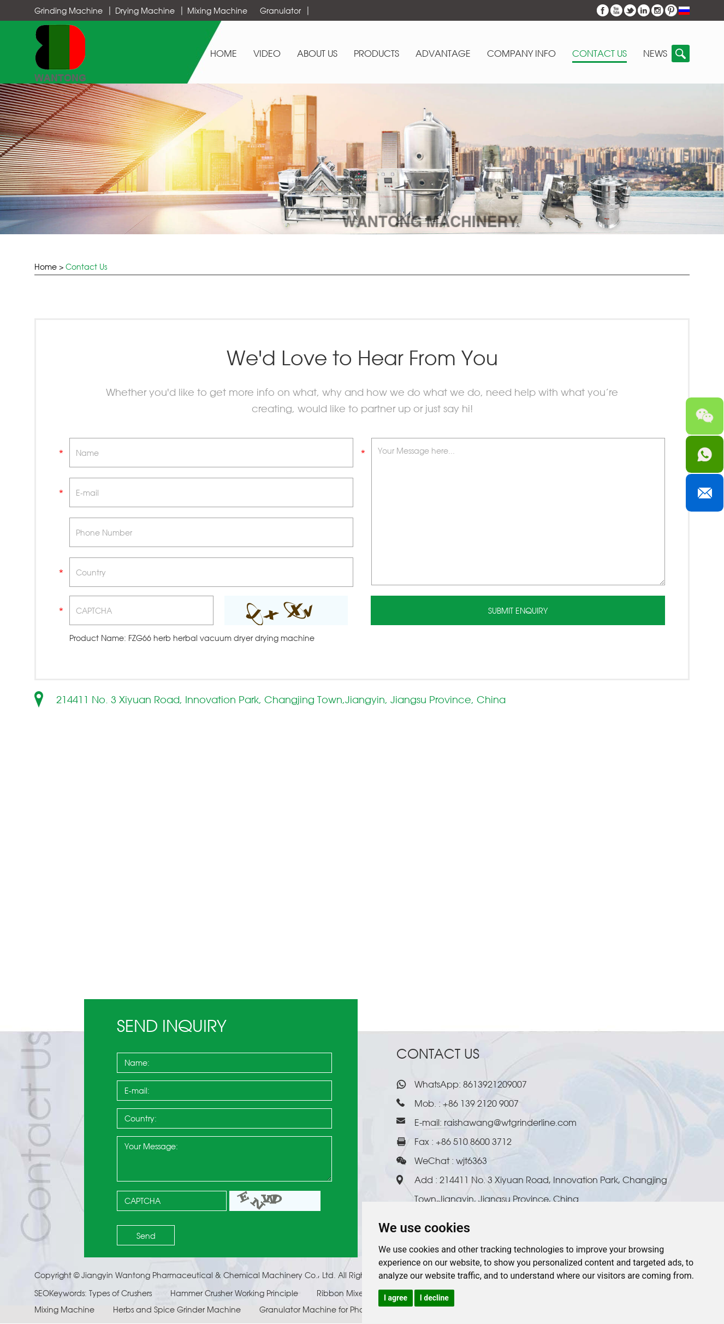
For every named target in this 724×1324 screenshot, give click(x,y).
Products (376, 54)
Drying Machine (145, 10)
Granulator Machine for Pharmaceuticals (337, 1310)
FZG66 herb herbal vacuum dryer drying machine (221, 638)
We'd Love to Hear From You (362, 358)
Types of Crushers (121, 1293)
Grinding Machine (68, 10)
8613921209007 (494, 1084)
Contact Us (599, 54)
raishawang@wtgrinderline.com (510, 1123)
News (655, 54)
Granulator (280, 10)
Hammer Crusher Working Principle (235, 1293)
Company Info (521, 54)
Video (267, 54)
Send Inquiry (172, 1026)
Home (223, 54)
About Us (317, 54)
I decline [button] (434, 1297)
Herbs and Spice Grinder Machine (178, 1310)
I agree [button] (395, 1297)
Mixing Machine (217, 10)
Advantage (443, 54)
